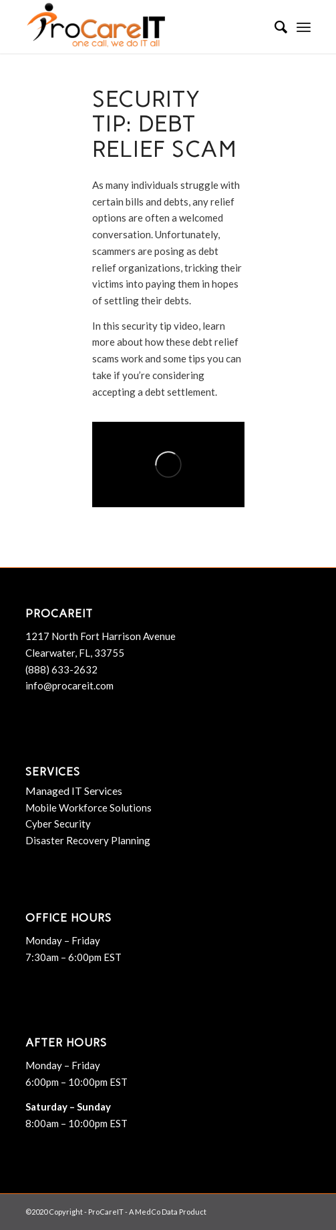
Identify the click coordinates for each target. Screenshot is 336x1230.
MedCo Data (156, 1211)
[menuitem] (274, 26)
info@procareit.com (69, 685)
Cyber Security (58, 824)
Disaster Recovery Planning (87, 840)
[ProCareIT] (139, 26)
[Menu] (304, 27)
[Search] (274, 26)
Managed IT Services (73, 790)
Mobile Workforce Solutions (88, 808)
